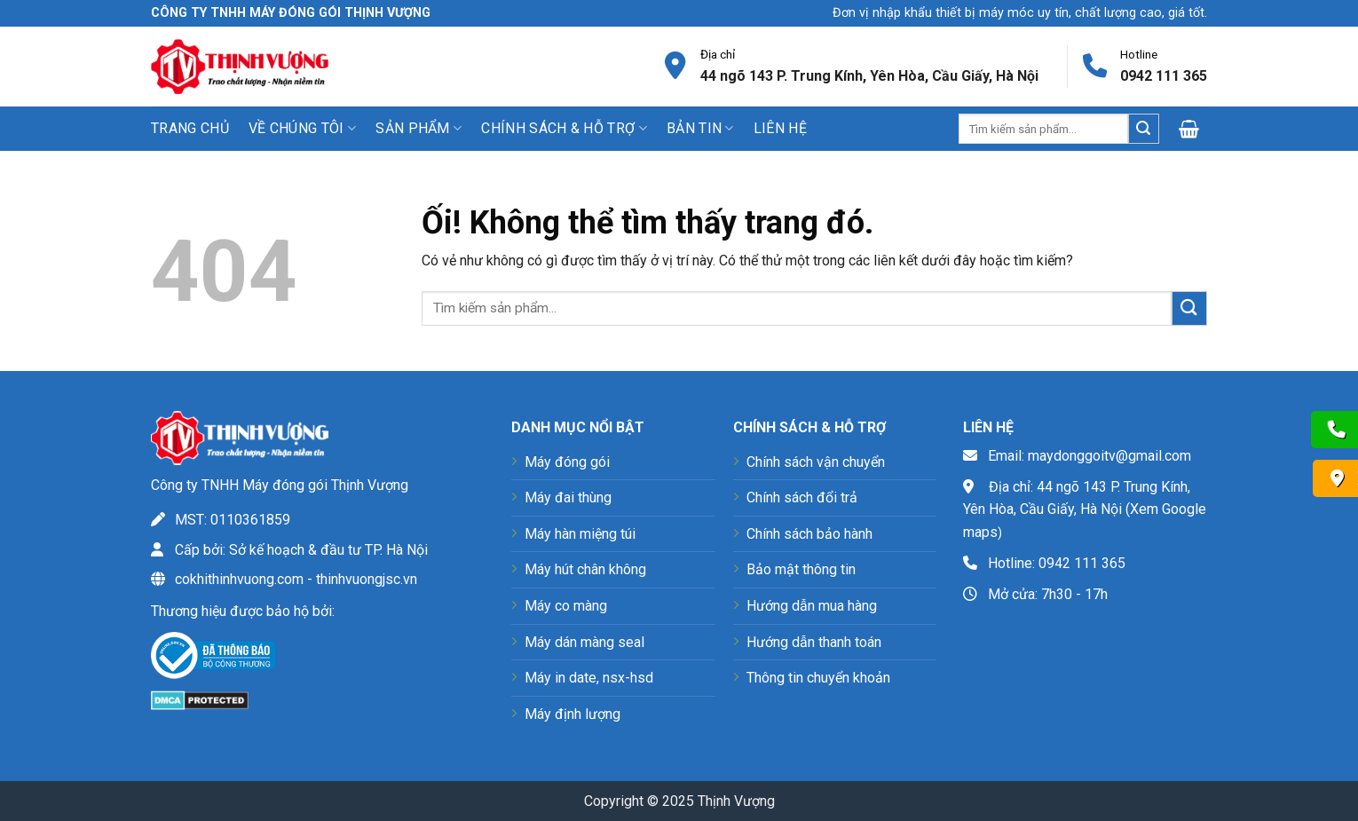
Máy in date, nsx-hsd (589, 677)
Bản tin (700, 129)
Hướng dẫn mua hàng (811, 605)
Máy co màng (566, 605)
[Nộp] (1143, 129)
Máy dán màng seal (584, 642)
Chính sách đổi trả (801, 497)
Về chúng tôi (302, 129)
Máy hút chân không (585, 569)
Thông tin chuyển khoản (818, 677)
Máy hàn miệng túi (580, 533)
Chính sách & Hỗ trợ (564, 129)
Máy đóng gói (567, 462)
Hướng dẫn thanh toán (813, 642)
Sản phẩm (418, 129)
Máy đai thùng (568, 497)
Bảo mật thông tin (801, 569)
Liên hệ (780, 128)
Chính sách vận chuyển (815, 462)
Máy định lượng (572, 714)
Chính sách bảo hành (809, 533)
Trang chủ (190, 128)
